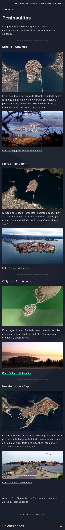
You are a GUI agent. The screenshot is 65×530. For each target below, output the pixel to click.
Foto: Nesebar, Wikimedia (17, 482)
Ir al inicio (35, 514)
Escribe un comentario (45, 498)
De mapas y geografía (52, 3)
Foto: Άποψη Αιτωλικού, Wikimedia (22, 150)
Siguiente (22, 498)
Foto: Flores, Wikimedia (15, 268)
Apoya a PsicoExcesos (15, 502)
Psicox (34, 3)
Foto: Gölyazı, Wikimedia (16, 373)
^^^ (14, 498)
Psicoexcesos (13, 526)
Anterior (6, 498)
